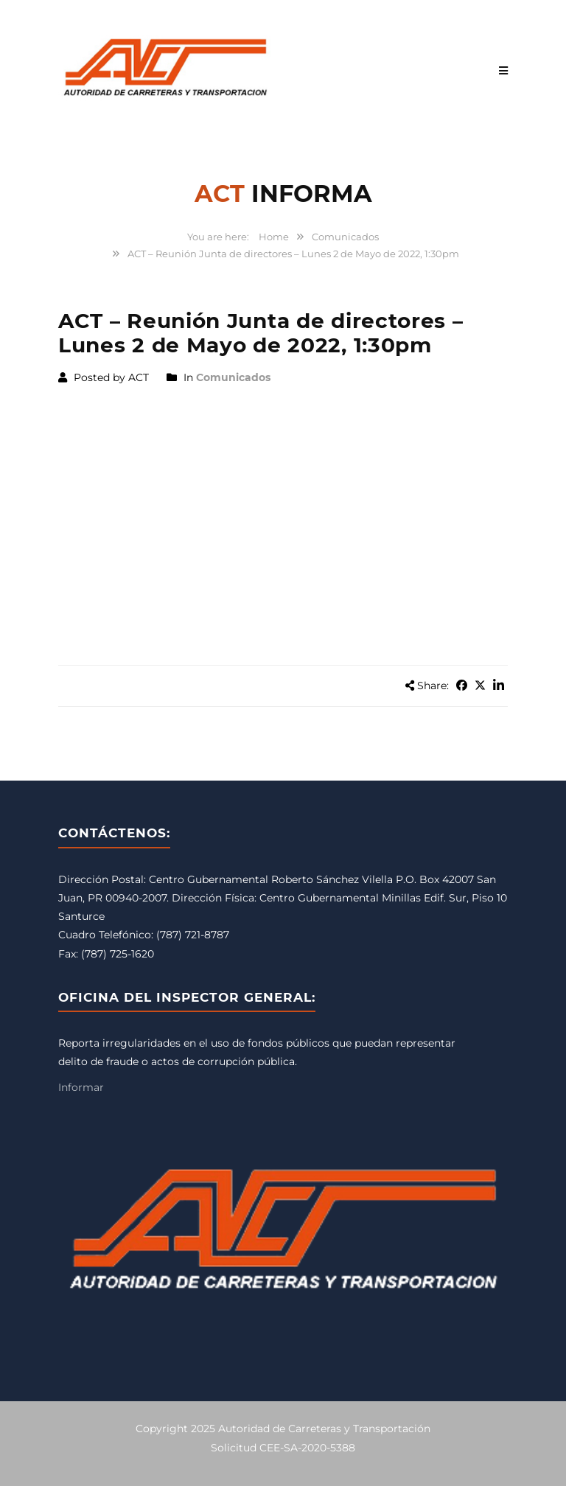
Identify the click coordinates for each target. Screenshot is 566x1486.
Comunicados (345, 237)
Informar (81, 1087)
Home (274, 237)
